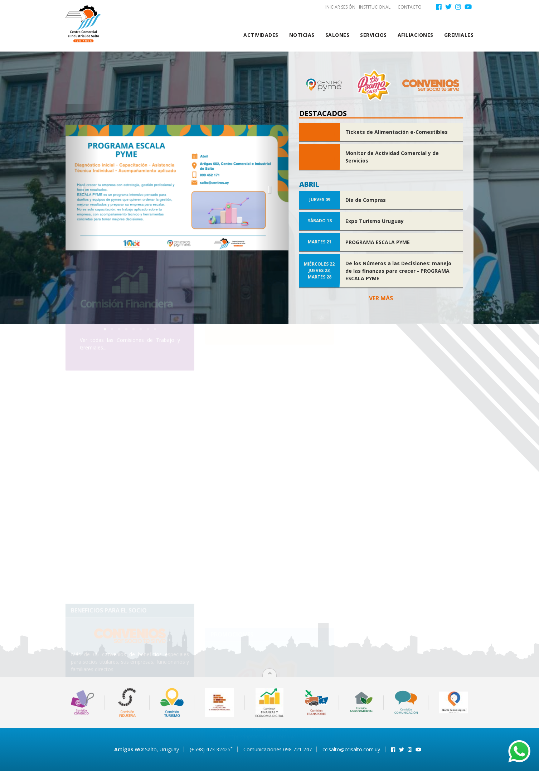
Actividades (260, 34)
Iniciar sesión (340, 7)
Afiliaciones (415, 34)
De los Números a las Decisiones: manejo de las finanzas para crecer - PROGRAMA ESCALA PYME (398, 271)
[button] (82, 187)
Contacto (410, 7)
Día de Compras (365, 200)
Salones (337, 34)
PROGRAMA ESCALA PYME (377, 242)
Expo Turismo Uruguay (374, 221)
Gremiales (459, 34)
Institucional (374, 7)
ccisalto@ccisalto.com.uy (351, 749)
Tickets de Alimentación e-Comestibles (396, 131)
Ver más (381, 298)
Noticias (302, 34)
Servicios (373, 34)
